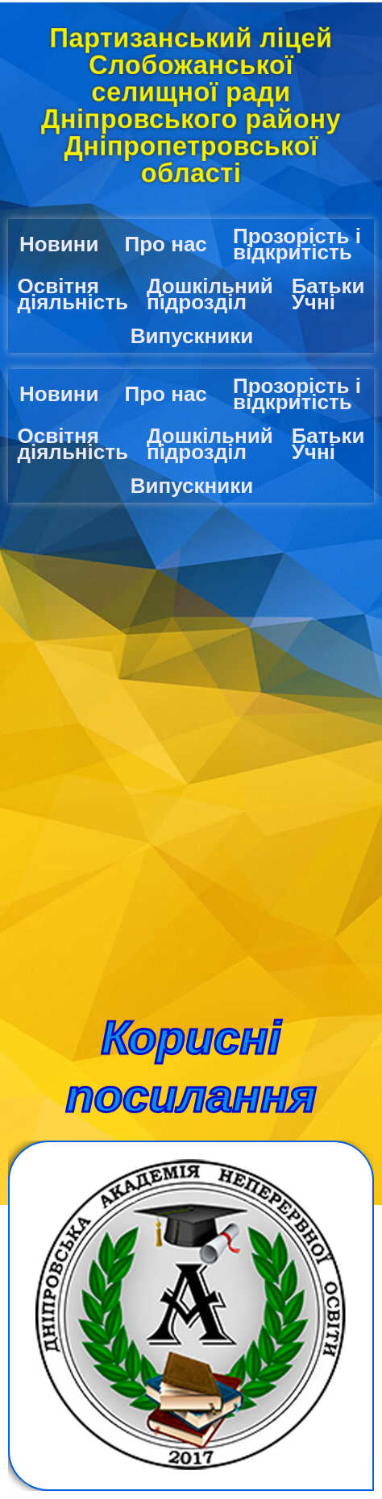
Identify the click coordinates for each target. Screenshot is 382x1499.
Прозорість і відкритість (297, 244)
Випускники (192, 336)
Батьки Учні (328, 294)
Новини (58, 244)
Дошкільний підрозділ (210, 294)
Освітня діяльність (72, 294)
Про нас (166, 244)
